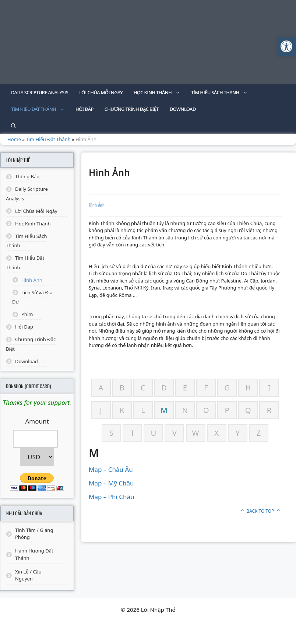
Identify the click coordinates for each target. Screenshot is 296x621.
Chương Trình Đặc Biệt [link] (132, 109)
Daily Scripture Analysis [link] (39, 92)
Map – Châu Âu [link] (111, 469)
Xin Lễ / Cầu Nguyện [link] (28, 575)
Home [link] (14, 139)
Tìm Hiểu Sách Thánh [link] (222, 92)
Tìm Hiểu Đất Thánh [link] (40, 109)
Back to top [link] (260, 511)
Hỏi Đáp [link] (84, 109)
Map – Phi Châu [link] (111, 496)
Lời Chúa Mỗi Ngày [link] (101, 92)
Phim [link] (27, 314)
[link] (286, 46)
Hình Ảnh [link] (31, 280)
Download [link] (183, 109)
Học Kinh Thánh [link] (160, 92)
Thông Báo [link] (27, 176)
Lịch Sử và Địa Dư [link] (32, 297)
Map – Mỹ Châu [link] (111, 483)
